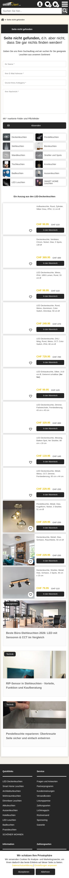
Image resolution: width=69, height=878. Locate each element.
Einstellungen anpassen (45, 865)
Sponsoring (42, 820)
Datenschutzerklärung (22, 865)
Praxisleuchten (9, 829)
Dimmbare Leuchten (12, 800)
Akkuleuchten (9, 805)
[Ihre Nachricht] (34, 101)
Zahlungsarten (43, 805)
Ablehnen (45, 872)
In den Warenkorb (50, 230)
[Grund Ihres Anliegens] (34, 83)
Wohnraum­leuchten (12, 796)
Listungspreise (43, 800)
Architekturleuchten (12, 791)
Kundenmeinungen (46, 791)
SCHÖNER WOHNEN (13, 834)
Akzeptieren (23, 872)
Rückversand (43, 815)
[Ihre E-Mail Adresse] (34, 73)
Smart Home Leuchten (13, 786)
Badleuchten (8, 825)
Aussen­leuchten (10, 810)
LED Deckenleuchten (12, 781)
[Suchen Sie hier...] (31, 11)
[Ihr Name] (34, 64)
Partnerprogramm (45, 786)
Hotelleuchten (9, 815)
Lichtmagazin (43, 810)
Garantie (41, 825)
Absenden (36, 125)
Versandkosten (44, 796)
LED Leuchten (9, 820)
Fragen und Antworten (47, 781)
